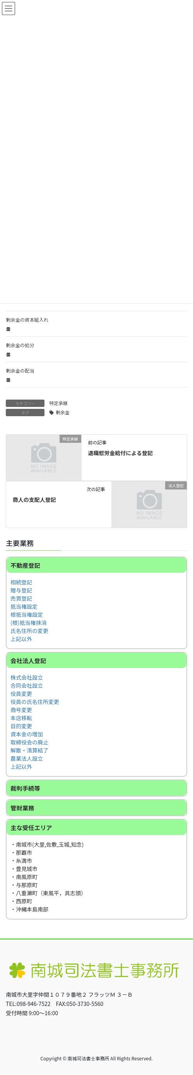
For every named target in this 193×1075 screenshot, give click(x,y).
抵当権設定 (24, 606)
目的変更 (21, 726)
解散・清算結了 (29, 750)
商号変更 (21, 710)
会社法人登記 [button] (28, 660)
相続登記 (21, 582)
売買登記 (21, 598)
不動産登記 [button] (25, 565)
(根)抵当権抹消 (28, 622)
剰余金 (63, 412)
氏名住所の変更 (29, 631)
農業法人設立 (26, 758)
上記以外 (21, 639)
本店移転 (21, 718)
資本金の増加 (26, 734)
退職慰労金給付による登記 (120, 453)
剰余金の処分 (20, 345)
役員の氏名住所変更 (34, 701)
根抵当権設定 (26, 614)
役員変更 (21, 693)
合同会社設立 (26, 685)
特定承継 (58, 403)
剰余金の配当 (20, 370)
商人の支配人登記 (34, 499)
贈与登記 (21, 590)
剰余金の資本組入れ (27, 319)
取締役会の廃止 (29, 742)
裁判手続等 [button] (25, 788)
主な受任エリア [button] (31, 827)
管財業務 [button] (22, 807)
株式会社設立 (26, 677)
